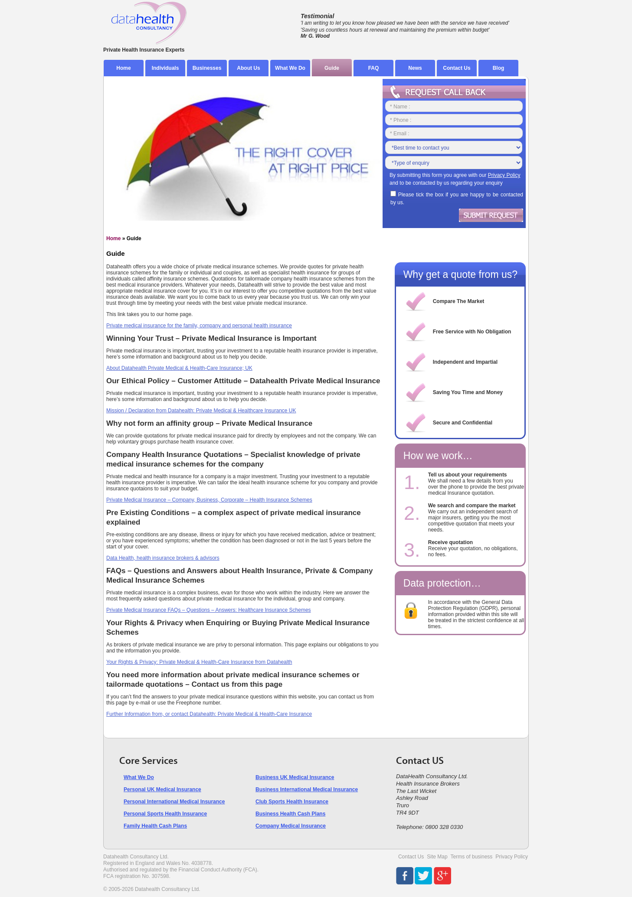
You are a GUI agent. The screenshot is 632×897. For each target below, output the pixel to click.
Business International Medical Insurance (306, 789)
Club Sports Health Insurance (291, 802)
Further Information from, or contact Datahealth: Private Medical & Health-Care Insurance (209, 714)
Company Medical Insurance (290, 826)
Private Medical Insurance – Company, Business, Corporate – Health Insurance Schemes (209, 500)
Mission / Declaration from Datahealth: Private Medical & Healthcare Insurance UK (201, 411)
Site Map (437, 857)
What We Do (290, 68)
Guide (331, 68)
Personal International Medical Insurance (174, 802)
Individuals (165, 68)
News (415, 68)
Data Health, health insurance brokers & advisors (162, 558)
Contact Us (456, 68)
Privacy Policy (511, 857)
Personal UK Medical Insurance (162, 789)
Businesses (207, 68)
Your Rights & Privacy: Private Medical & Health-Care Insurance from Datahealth (199, 662)
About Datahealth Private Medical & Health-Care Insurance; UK (179, 368)
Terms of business (472, 857)
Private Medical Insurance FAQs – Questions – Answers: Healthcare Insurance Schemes (208, 610)
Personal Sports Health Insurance (165, 814)
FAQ (373, 68)
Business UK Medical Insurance (294, 777)
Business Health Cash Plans (290, 814)
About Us (248, 68)
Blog (498, 68)
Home (123, 68)
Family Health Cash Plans (155, 826)
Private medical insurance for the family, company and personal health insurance (199, 326)
